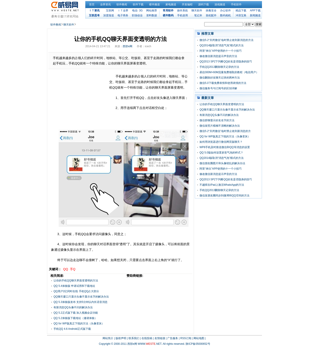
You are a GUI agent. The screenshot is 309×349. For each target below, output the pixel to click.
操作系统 (182, 10)
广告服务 (172, 338)
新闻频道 (255, 15)
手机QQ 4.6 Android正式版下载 (72, 328)
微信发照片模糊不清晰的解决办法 (220, 125)
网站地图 (198, 338)
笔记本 (198, 15)
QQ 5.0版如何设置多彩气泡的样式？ (221, 152)
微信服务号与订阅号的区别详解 (218, 88)
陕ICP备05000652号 (198, 343)
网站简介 (108, 338)
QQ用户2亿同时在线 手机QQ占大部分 (76, 291)
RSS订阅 (185, 338)
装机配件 (211, 15)
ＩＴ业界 (123, 10)
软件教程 (121, 4)
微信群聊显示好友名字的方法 (217, 120)
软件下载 (138, 4)
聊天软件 (196, 10)
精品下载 (241, 10)
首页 (91, 4)
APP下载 (255, 10)
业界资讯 (105, 4)
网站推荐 (151, 10)
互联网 (110, 10)
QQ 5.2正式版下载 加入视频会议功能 (76, 312)
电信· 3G (137, 10)
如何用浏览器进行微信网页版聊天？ (221, 141)
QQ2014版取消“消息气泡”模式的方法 (222, 45)
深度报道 (108, 15)
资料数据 (151, 15)
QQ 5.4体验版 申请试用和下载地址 (74, 285)
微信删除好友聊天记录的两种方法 (220, 77)
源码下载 (203, 4)
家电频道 (170, 4)
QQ (65, 269)
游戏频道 (220, 4)
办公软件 (225, 10)
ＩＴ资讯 (94, 10)
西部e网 (127, 46)
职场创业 (137, 15)
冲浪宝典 (241, 15)
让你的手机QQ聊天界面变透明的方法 (76, 280)
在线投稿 (147, 338)
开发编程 (187, 4)
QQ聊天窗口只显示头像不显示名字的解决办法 (81, 296)
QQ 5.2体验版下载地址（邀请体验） (75, 318)
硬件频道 (154, 4)
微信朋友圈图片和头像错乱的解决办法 (222, 163)
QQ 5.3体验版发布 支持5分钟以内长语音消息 (80, 302)
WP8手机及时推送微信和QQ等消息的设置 (225, 147)
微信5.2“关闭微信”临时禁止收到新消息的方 (225, 131)
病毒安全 (211, 10)
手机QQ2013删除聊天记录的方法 (219, 66)
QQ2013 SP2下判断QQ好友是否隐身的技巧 (226, 61)
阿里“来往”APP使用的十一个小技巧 (221, 50)
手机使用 (182, 15)
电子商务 (123, 15)
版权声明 (121, 338)
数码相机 (225, 15)
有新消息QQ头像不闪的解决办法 (73, 307)
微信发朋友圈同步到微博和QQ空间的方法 (224, 195)
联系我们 (134, 338)
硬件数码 (168, 15)
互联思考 (94, 15)
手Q (72, 269)
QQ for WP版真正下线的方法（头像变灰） (79, 323)
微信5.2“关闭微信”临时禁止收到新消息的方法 (226, 40)
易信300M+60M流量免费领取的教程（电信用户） (229, 72)
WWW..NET (149, 343)
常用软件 (168, 10)
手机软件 (236, 4)
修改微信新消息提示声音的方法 (218, 56)
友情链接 (159, 338)
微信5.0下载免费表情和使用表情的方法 (223, 83)
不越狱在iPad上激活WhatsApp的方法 (222, 184)
